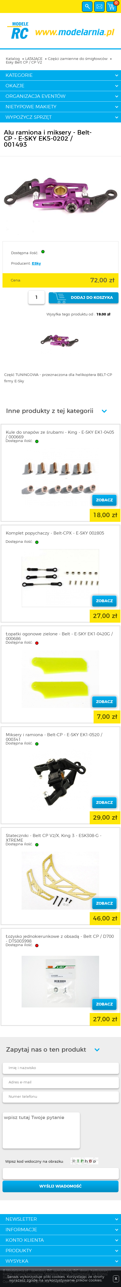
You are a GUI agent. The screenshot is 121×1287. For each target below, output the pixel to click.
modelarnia (60, 30)
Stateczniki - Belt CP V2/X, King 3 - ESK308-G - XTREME (53, 838)
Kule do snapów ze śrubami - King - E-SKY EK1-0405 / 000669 (60, 434)
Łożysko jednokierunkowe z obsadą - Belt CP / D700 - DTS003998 (60, 939)
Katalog (13, 59)
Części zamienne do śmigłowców (77, 59)
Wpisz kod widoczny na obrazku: (34, 1162)
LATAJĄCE (33, 59)
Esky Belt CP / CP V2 (24, 62)
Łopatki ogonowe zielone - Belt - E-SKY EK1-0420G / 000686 (59, 636)
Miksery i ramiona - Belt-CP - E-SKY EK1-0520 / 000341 (54, 737)
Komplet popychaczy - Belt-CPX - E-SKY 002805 (55, 533)
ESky (36, 263)
